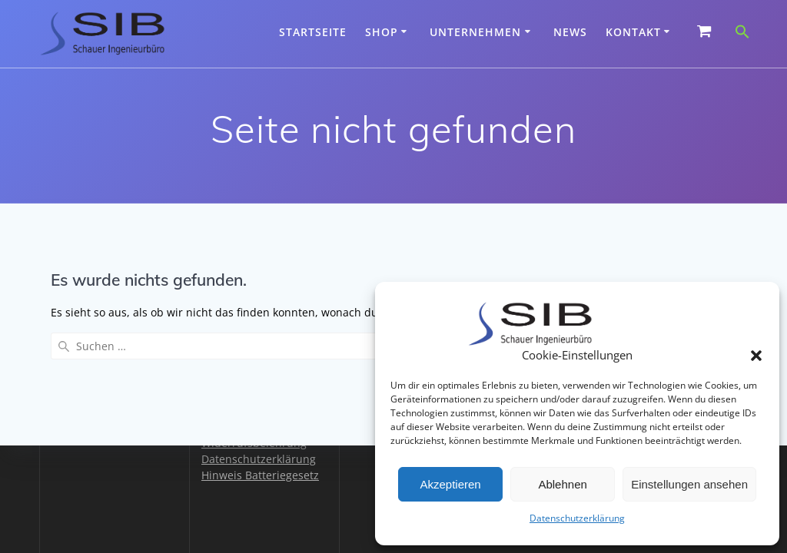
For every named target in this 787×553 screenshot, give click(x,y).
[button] (756, 355)
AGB (212, 394)
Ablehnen (562, 484)
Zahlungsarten (239, 410)
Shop (381, 32)
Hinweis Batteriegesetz (260, 475)
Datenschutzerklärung (577, 518)
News (570, 32)
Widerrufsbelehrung (254, 442)
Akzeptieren (450, 484)
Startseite (313, 32)
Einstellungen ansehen (689, 484)
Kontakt (633, 32)
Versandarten (236, 426)
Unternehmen (475, 32)
